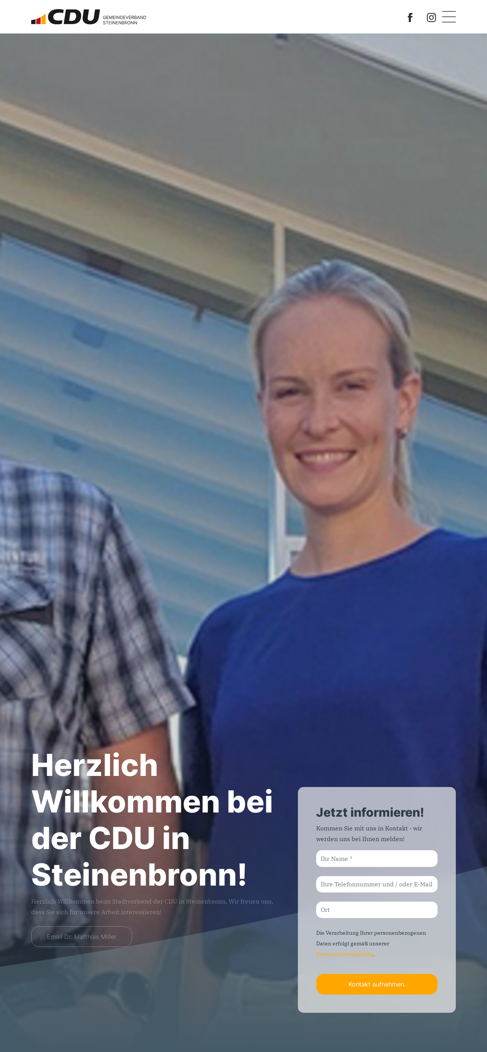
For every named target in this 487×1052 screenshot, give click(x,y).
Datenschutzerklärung (344, 954)
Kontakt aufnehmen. (377, 984)
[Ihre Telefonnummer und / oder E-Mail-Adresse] (377, 884)
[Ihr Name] (377, 858)
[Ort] (377, 910)
